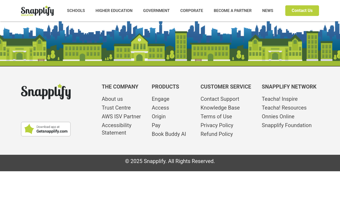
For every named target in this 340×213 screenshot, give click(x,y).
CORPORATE (191, 10)
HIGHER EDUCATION (114, 10)
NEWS (267, 10)
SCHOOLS (76, 10)
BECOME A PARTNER (233, 10)
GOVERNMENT (156, 10)
